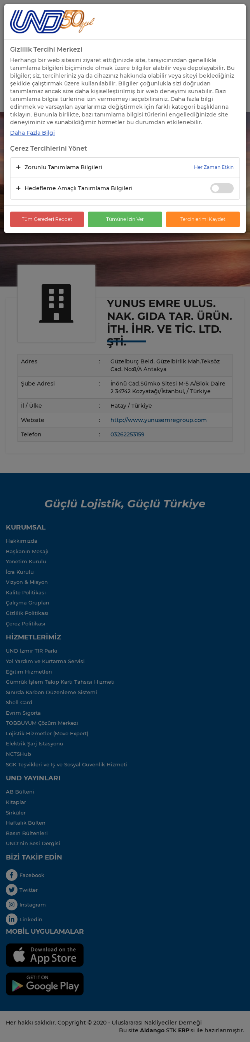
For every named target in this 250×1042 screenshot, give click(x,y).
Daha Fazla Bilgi (32, 132)
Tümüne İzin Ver (125, 219)
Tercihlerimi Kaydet (203, 219)
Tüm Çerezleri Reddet (47, 219)
